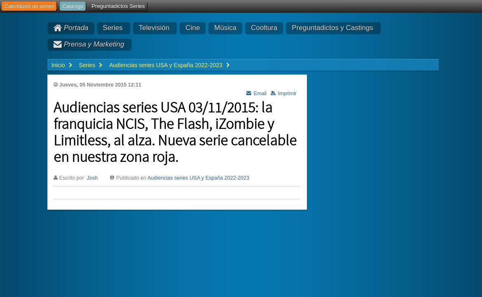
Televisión (154, 28)
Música (225, 28)
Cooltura (264, 28)
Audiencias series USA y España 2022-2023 (198, 178)
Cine (192, 28)
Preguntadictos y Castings (332, 28)
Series (113, 28)
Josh (92, 178)
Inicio (58, 65)
